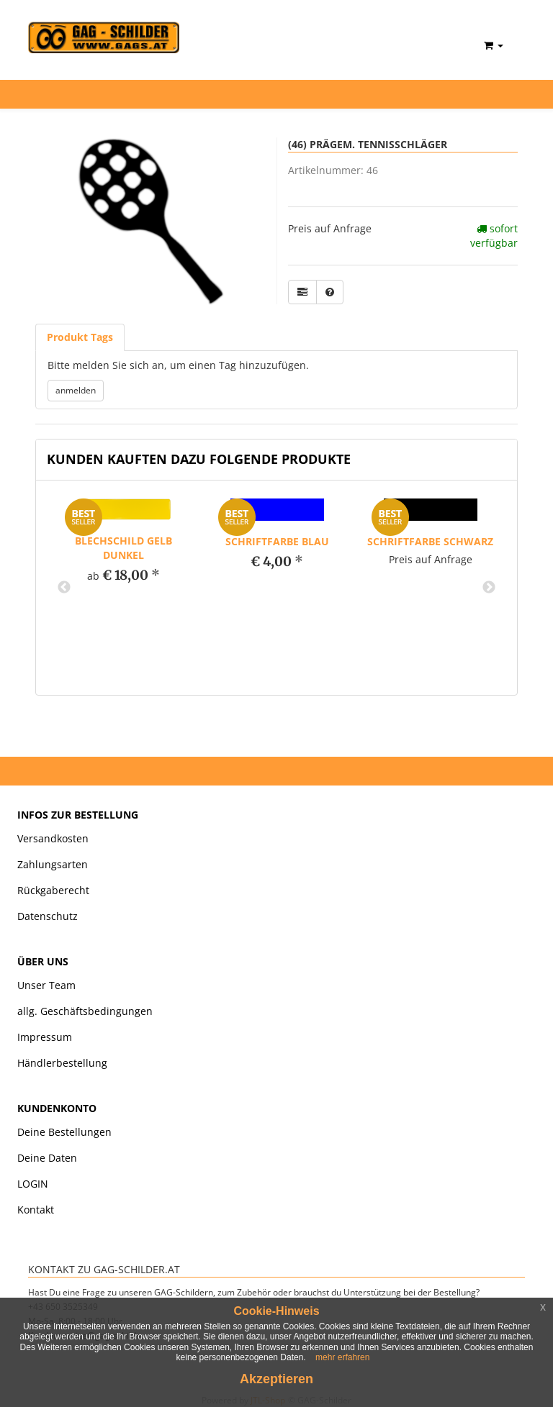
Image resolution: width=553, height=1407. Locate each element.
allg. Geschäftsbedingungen (85, 1011)
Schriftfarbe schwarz (430, 541)
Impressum (44, 1037)
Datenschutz (47, 916)
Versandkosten (53, 838)
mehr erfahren (342, 1357)
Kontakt (35, 1209)
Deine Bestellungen (64, 1132)
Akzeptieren (276, 1379)
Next (489, 587)
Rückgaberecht (53, 890)
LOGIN (32, 1183)
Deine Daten (47, 1158)
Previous (64, 587)
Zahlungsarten (52, 864)
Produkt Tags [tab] (80, 337)
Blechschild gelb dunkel (123, 548)
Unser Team (46, 985)
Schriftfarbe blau (277, 541)
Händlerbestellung (62, 1063)
